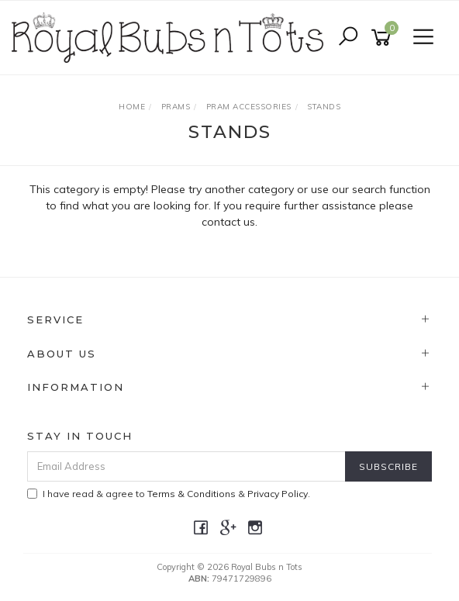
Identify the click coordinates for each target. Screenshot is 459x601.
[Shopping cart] (383, 37)
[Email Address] (186, 466)
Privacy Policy (277, 493)
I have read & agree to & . (168, 493)
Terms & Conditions (191, 493)
